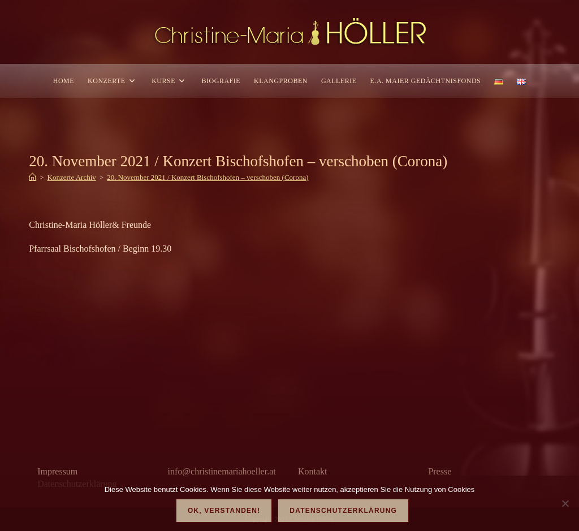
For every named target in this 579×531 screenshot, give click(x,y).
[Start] (32, 177)
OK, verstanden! (224, 511)
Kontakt (312, 471)
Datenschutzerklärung (343, 511)
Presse (439, 471)
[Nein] (565, 503)
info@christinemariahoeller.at (222, 471)
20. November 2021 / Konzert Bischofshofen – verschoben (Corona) (207, 177)
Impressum (57, 471)
